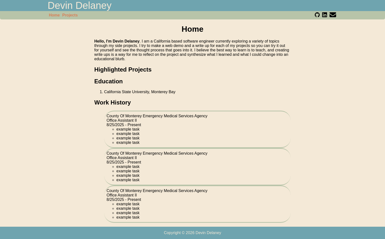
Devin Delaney (79, 5)
